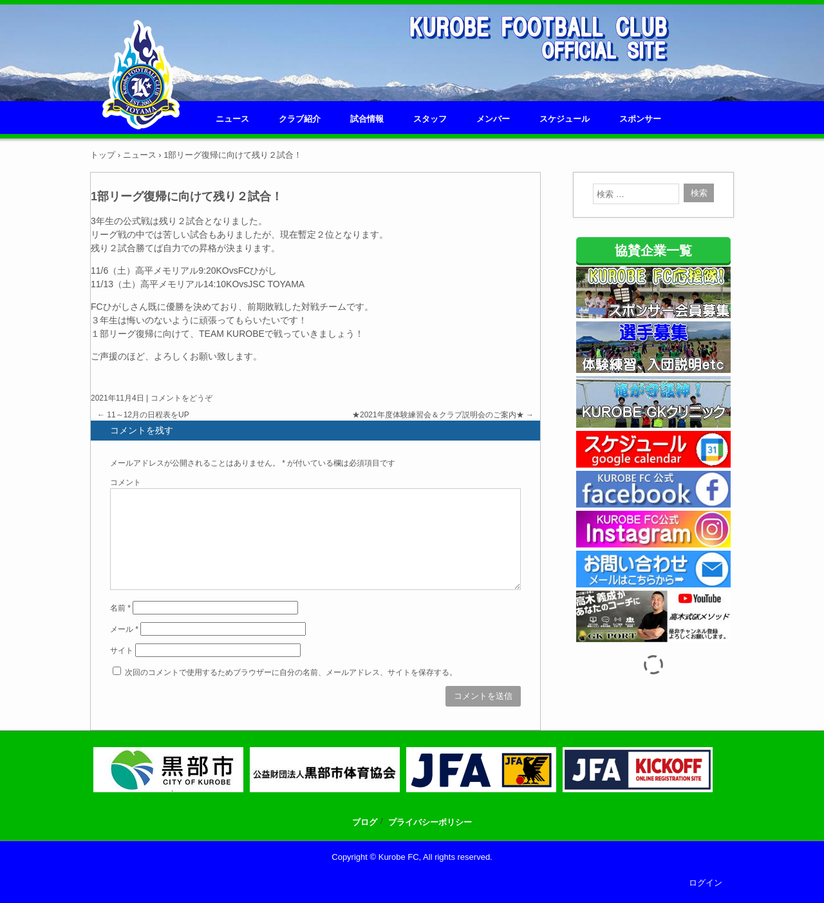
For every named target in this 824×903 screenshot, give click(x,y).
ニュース (232, 119)
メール (124, 629)
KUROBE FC (141, 113)
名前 (120, 608)
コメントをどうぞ (181, 398)
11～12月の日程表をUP (143, 414)
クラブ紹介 (300, 119)
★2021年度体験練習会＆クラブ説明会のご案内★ (443, 414)
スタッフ (430, 119)
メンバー (493, 119)
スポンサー (640, 119)
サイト (121, 650)
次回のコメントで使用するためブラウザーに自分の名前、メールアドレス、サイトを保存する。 (291, 672)
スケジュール (564, 119)
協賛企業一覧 (653, 250)
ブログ (364, 822)
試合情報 (367, 119)
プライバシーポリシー (430, 822)
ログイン (705, 883)
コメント (125, 482)
